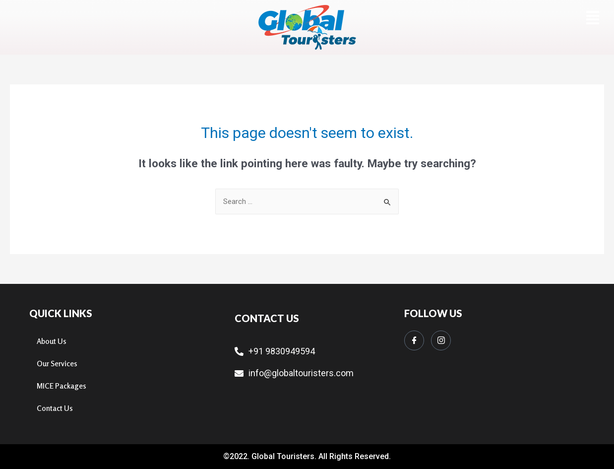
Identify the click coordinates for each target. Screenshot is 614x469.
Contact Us (55, 408)
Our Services (57, 363)
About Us (51, 341)
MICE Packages (61, 386)
